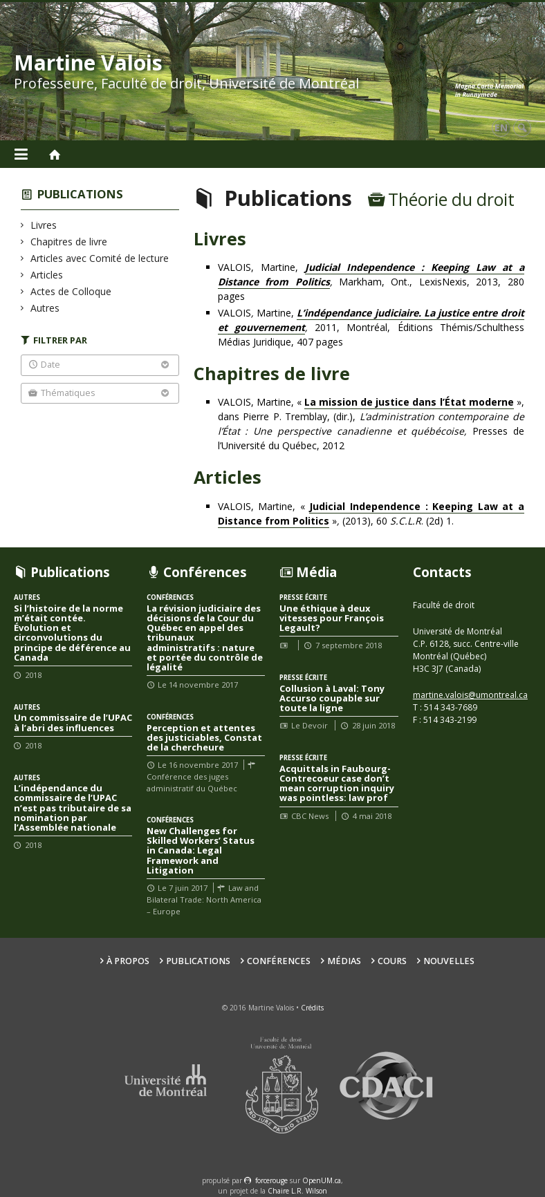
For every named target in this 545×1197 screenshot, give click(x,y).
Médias (344, 961)
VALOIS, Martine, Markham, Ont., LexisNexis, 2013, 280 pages (371, 282)
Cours (392, 961)
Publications (80, 194)
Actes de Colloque (71, 291)
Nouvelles (448, 961)
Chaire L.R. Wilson (297, 1191)
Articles (47, 274)
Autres (45, 307)
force (271, 1180)
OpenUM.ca (321, 1180)
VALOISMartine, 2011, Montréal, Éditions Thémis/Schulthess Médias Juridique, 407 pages (371, 327)
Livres (44, 225)
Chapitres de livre (69, 241)
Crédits (312, 1007)
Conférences (279, 961)
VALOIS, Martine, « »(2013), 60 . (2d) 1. (371, 514)
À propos (128, 961)
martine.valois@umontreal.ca (470, 695)
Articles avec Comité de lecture (100, 258)
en (501, 127)
